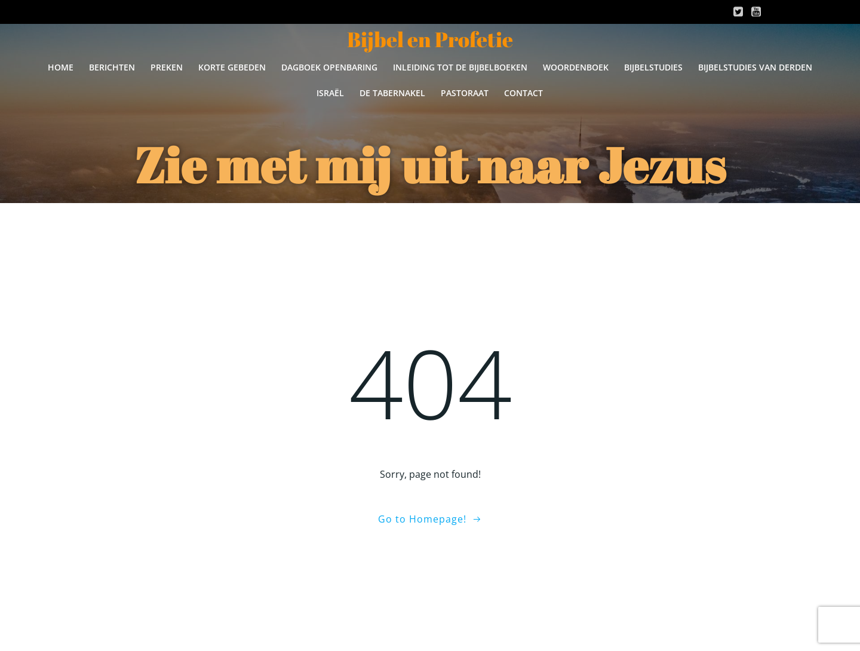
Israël (330, 93)
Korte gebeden (232, 67)
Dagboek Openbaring (329, 67)
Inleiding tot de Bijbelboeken (460, 67)
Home (60, 67)
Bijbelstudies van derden (755, 67)
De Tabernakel (392, 93)
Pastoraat (465, 93)
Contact (523, 93)
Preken (166, 67)
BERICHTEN (112, 67)
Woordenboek (576, 67)
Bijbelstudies (653, 67)
